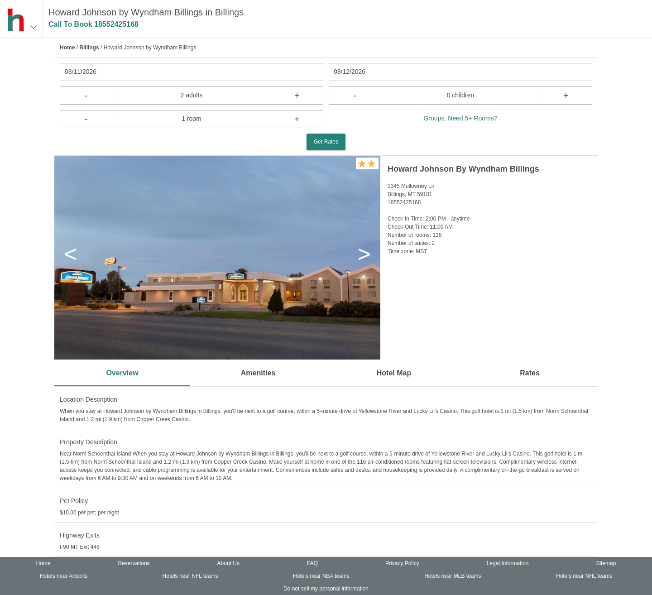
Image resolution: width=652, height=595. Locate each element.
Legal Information (508, 563)
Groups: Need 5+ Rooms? (460, 118)
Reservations (134, 563)
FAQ (312, 563)
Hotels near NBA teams (321, 576)
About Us (228, 563)
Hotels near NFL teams (190, 576)
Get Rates (326, 142)
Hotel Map (394, 373)
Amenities (258, 373)
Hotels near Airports (63, 576)
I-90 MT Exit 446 (80, 547)
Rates (530, 373)
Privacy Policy (402, 563)
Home (67, 47)
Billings (89, 47)
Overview (122, 373)
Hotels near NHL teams (584, 576)
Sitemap (606, 563)
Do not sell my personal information (326, 588)
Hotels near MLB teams (452, 576)
